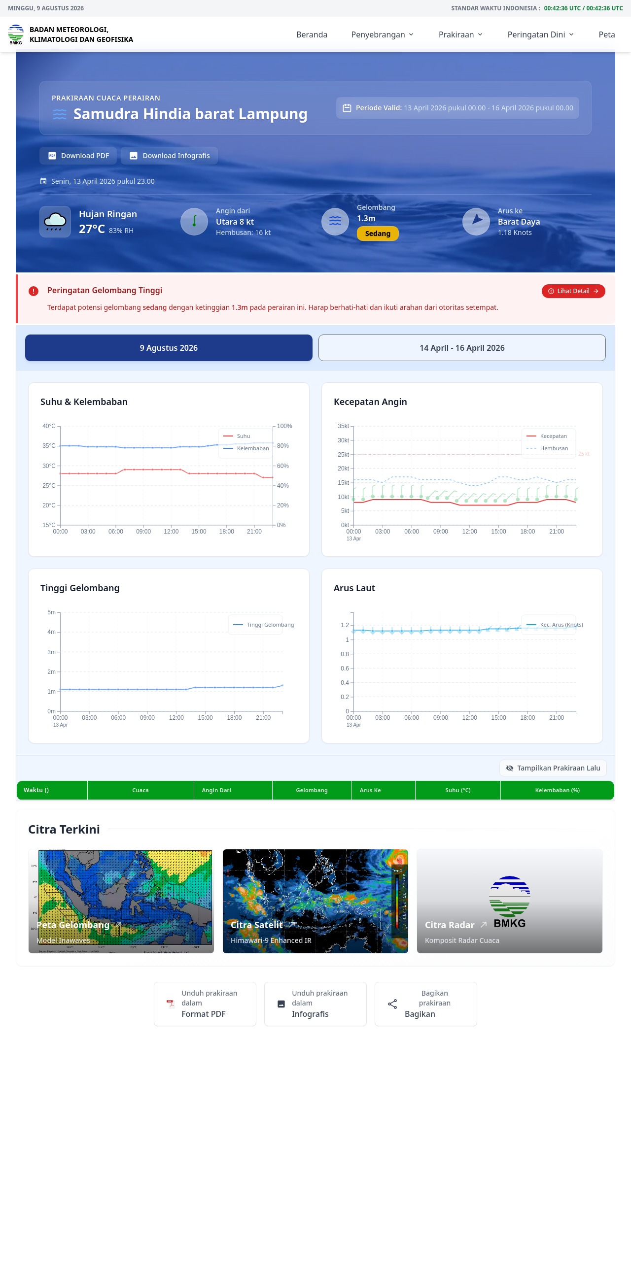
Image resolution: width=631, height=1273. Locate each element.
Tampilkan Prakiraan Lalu (553, 767)
